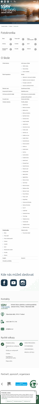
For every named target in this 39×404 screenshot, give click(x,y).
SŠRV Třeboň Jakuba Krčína (7, 13)
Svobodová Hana (26, 213)
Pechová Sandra (26, 185)
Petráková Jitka (26, 188)
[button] (2, 384)
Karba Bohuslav (26, 140)
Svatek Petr (25, 210)
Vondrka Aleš (25, 221)
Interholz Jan (25, 132)
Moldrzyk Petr (25, 171)
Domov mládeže (26, 71)
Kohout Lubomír (26, 143)
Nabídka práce (24, 91)
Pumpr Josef (25, 196)
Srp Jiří (24, 207)
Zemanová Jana (26, 227)
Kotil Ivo (24, 152)
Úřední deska (6, 63)
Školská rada (6, 88)
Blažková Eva (25, 110)
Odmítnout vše (27, 401)
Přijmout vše (9, 401)
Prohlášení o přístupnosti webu (11, 357)
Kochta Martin (25, 154)
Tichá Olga (25, 216)
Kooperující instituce (7, 91)
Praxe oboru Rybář (26, 232)
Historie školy (25, 68)
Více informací (4, 398)
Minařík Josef (25, 168)
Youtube (5, 1)
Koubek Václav (26, 157)
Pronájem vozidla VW (27, 82)
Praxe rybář (6, 235)
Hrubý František (26, 121)
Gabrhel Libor (25, 124)
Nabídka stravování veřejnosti (29, 80)
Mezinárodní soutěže (8, 249)
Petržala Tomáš (26, 191)
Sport (5, 246)
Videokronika (24, 230)
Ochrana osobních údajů (8, 94)
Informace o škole (25, 63)
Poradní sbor (6, 99)
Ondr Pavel (25, 182)
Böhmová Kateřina (26, 113)
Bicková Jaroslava (26, 107)
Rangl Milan (25, 199)
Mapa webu (9, 361)
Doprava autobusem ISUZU (28, 85)
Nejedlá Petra (25, 177)
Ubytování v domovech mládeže (29, 77)
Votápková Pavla (26, 224)
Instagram (8, 1)
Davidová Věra (26, 118)
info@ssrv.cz (9, 329)
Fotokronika (16, 26)
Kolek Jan (25, 146)
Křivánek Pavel (25, 163)
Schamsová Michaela (27, 202)
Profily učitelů (24, 102)
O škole (10, 26)
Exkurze (5, 255)
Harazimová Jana (26, 127)
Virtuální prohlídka (7, 261)
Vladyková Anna (26, 218)
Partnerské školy (25, 99)
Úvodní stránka (4, 26)
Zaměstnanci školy (25, 88)
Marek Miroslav (26, 166)
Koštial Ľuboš (25, 149)
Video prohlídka (29, 343)
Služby (22, 74)
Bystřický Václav (26, 115)
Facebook (2, 1)
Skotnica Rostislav (26, 205)
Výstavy (5, 241)
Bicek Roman (25, 104)
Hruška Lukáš (25, 129)
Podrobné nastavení (18, 401)
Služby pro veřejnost (11, 350)
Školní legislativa (6, 74)
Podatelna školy (10, 343)
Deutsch (23, 258)
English (4, 258)
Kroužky (5, 252)
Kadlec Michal (25, 138)
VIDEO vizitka (25, 66)
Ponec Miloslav (26, 193)
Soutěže (5, 244)
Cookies (8, 353)
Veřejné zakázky (6, 102)
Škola (5, 232)
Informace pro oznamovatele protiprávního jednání (28, 95)
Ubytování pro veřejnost (12, 346)
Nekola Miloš (25, 174)
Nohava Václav (26, 179)
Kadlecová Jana (26, 135)
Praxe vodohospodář (8, 238)
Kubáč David (25, 160)
